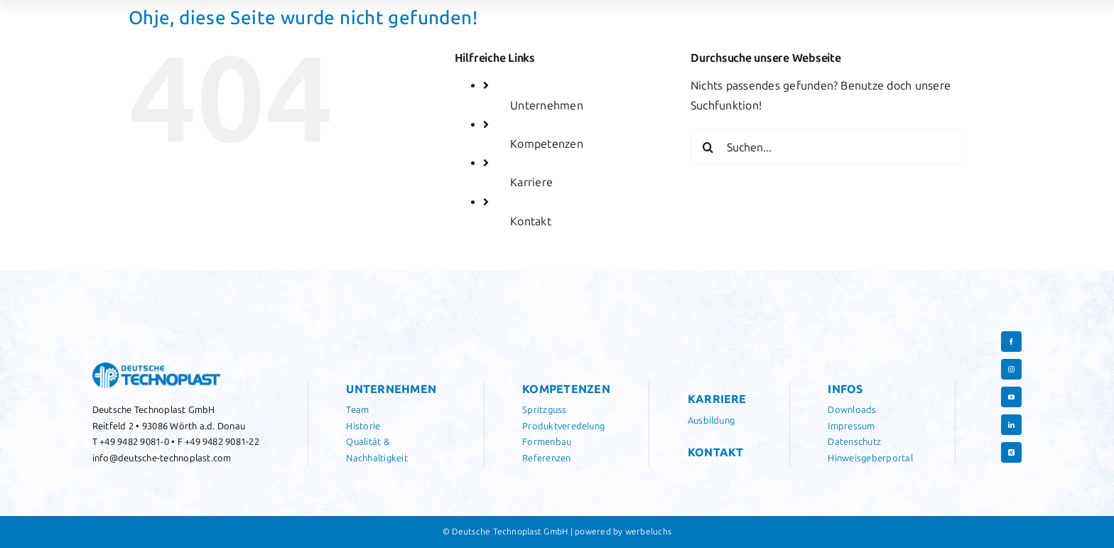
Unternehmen (546, 105)
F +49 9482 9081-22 (218, 441)
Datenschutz (854, 441)
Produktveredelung (563, 426)
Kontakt (530, 221)
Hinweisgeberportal (870, 458)
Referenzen (546, 458)
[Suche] (708, 147)
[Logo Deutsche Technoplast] (156, 368)
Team (357, 409)
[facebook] (1011, 341)
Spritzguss (544, 409)
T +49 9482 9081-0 (130, 441)
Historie (363, 426)
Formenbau (546, 441)
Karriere (531, 182)
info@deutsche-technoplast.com (162, 458)
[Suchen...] (826, 147)
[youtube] (1011, 397)
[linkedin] (1011, 424)
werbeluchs (648, 532)
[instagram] (1011, 369)
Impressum (851, 426)
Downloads (852, 409)
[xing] (1011, 452)
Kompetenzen (546, 144)
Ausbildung (711, 420)
